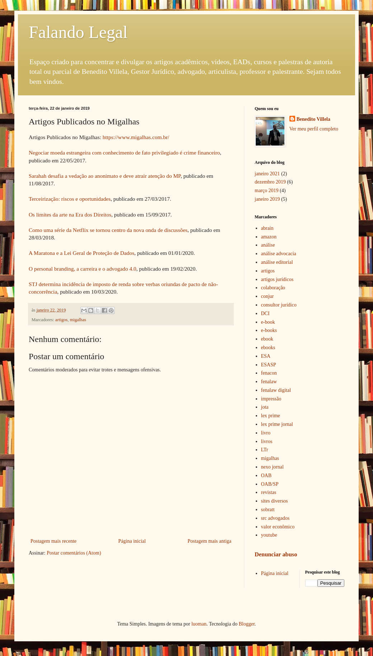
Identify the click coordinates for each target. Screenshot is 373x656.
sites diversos (274, 501)
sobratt (268, 509)
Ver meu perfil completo (313, 129)
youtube (269, 535)
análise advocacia (278, 253)
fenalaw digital (276, 390)
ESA (265, 356)
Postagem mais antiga (209, 541)
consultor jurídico (279, 305)
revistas (269, 492)
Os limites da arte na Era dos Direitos (70, 214)
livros (267, 441)
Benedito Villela (314, 119)
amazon (269, 236)
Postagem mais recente (53, 541)
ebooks (268, 347)
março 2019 (266, 190)
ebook (267, 339)
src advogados (275, 518)
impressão (271, 398)
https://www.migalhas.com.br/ (136, 137)
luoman (199, 624)
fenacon (269, 373)
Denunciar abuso (276, 554)
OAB (266, 475)
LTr (264, 449)
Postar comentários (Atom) (74, 553)
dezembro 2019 (270, 182)
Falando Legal (78, 32)
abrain (267, 228)
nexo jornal (272, 467)
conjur (267, 296)
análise (268, 245)
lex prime (270, 415)
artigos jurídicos (277, 279)
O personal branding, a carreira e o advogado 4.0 (82, 269)
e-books (269, 330)
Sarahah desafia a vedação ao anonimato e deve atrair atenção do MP (104, 176)
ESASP (268, 364)
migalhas (78, 319)
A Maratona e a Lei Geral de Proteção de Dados (81, 253)
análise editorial (277, 262)
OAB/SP (270, 484)
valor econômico (278, 526)
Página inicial (132, 541)
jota (265, 407)
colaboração (273, 287)
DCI (265, 313)
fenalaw (269, 381)
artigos (61, 319)
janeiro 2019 (267, 199)
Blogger (246, 624)
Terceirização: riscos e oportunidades (69, 199)
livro (265, 433)
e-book (268, 322)
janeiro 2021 (267, 173)
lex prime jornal (277, 424)
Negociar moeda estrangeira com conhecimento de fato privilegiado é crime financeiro (124, 152)
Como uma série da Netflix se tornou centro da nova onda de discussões (108, 230)
